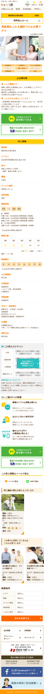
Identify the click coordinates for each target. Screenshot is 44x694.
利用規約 (27, 630)
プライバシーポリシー (8, 637)
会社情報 (7, 630)
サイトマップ (29, 637)
